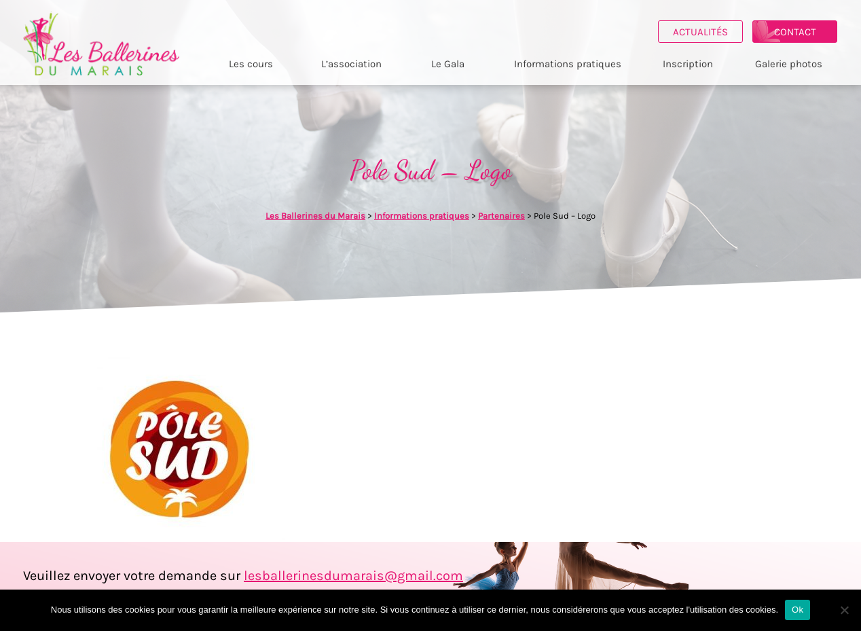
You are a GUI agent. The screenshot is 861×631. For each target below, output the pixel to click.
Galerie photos (788, 64)
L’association (351, 64)
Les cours (251, 64)
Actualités (700, 32)
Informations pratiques (567, 64)
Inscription (688, 64)
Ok (797, 610)
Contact (795, 32)
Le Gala (447, 64)
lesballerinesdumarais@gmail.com (353, 575)
